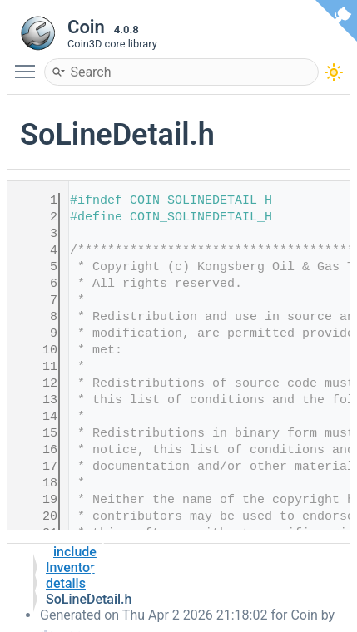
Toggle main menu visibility (29, 64)
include (75, 552)
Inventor (70, 567)
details (66, 583)
